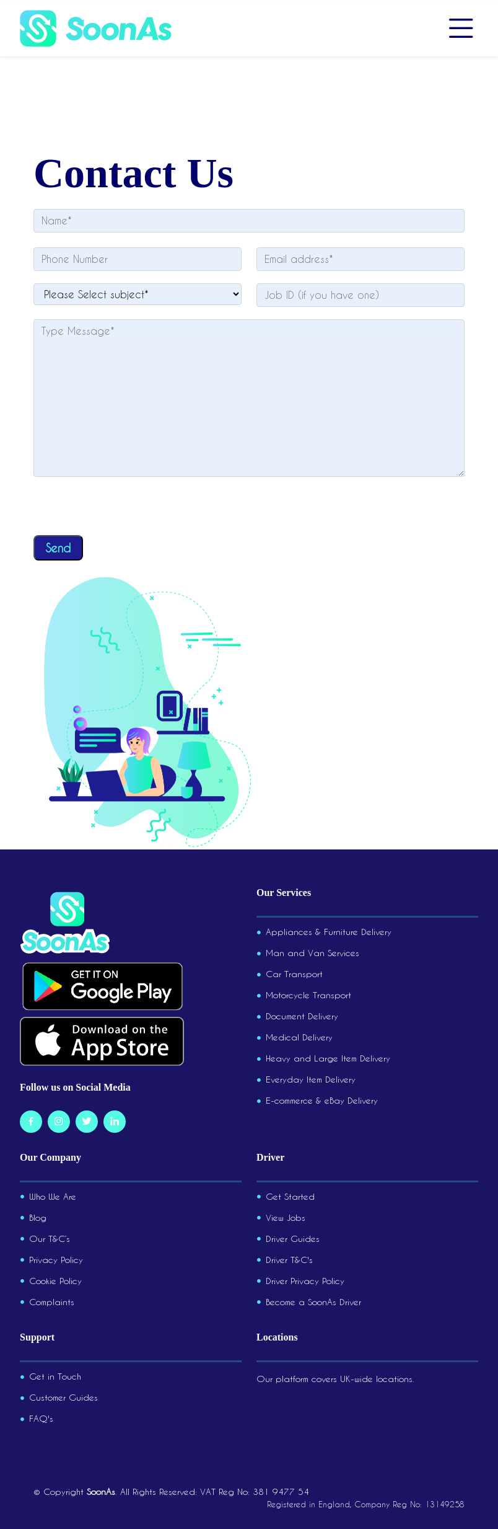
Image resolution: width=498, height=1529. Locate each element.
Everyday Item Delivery (311, 1079)
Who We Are (52, 1196)
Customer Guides (63, 1397)
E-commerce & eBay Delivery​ (322, 1100)
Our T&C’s (49, 1238)
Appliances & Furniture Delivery (328, 932)
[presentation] (127, 511)
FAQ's (41, 1418)
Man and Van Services (312, 953)
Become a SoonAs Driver (313, 1302)
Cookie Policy (55, 1281)
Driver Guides (293, 1238)
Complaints (51, 1302)
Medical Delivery (299, 1037)
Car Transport (294, 974)
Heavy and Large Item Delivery (328, 1058)
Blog (37, 1217)
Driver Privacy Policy (305, 1281)
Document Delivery (302, 1016)
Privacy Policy (56, 1260)
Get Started (290, 1196)
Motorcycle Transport (308, 995)
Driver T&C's (289, 1260)
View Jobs (285, 1217)
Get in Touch (55, 1376)
